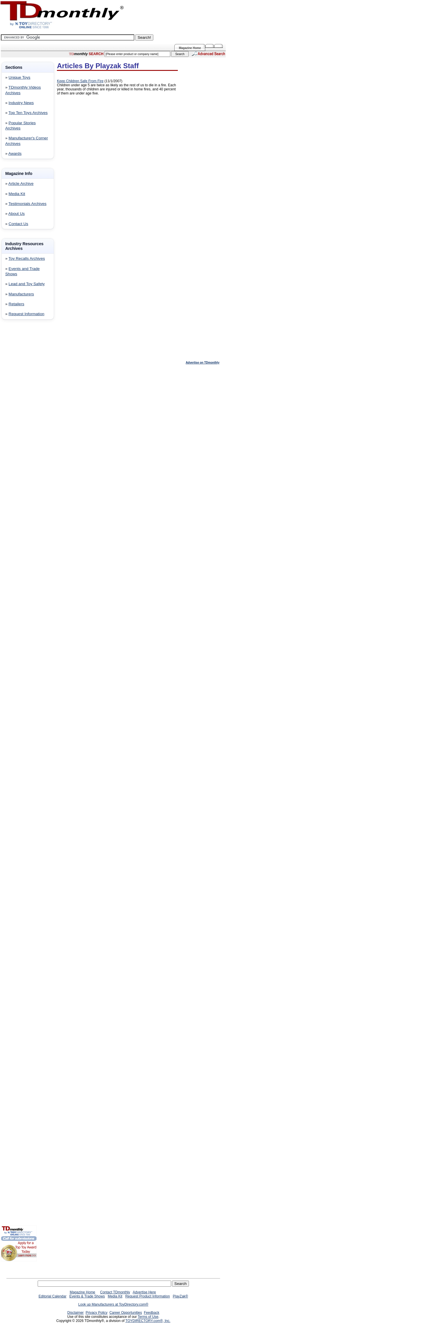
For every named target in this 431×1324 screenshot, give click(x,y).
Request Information (26, 314)
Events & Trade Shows (87, 1296)
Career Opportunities (126, 1313)
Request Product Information (147, 1296)
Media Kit (16, 194)
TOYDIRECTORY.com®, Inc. (147, 1321)
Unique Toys (19, 77)
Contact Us (18, 224)
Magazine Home (190, 48)
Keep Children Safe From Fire (80, 81)
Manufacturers (21, 294)
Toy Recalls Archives (26, 258)
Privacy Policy (96, 1313)
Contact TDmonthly (115, 1292)
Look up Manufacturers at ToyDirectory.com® (113, 1304)
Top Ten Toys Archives (28, 113)
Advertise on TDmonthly (203, 362)
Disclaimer (75, 1313)
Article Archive (21, 183)
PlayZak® (180, 1296)
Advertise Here (144, 1292)
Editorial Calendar (52, 1296)
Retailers (16, 304)
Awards (15, 153)
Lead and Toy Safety (26, 284)
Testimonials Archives (27, 203)
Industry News (21, 103)
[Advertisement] (18, 418)
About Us (16, 213)
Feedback (151, 1313)
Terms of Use (148, 1317)
